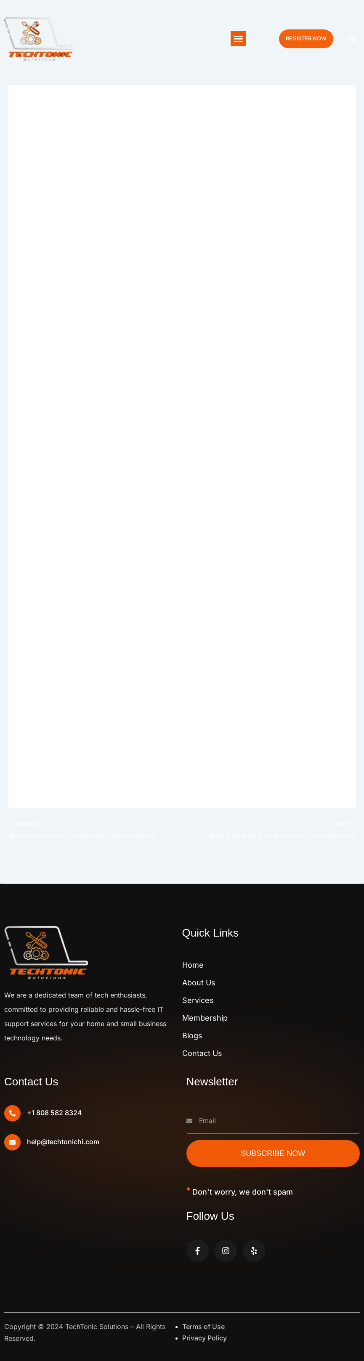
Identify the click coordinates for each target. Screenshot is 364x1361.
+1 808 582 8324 (54, 1113)
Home (193, 965)
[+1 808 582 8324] (12, 1113)
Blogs (192, 1035)
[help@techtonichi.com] (12, 1142)
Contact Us (202, 1053)
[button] (238, 38)
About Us (198, 982)
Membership (205, 1018)
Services (198, 1000)
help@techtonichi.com (63, 1142)
